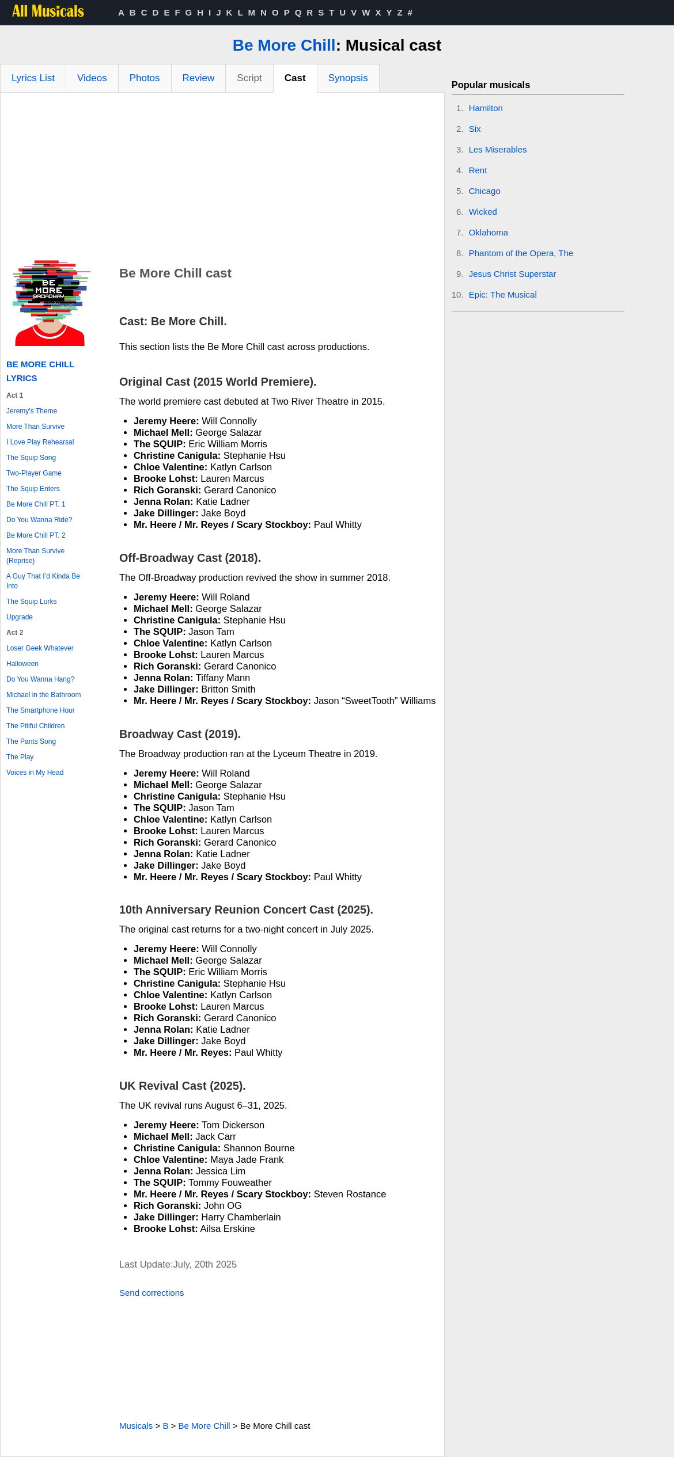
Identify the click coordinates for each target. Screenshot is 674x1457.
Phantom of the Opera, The (521, 253)
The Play (19, 757)
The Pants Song (31, 741)
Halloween (22, 664)
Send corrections (151, 1293)
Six (475, 129)
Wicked (483, 211)
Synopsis (348, 78)
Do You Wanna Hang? (40, 679)
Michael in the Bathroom (43, 695)
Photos (145, 78)
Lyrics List (33, 78)
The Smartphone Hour (40, 710)
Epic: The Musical (503, 294)
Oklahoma (488, 232)
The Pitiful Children (35, 726)
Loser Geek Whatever (40, 648)
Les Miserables (498, 149)
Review (199, 78)
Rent (478, 170)
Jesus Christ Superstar (512, 274)
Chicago (485, 191)
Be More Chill (284, 45)
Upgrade (19, 617)
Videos (92, 78)
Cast (295, 78)
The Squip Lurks (31, 602)
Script (249, 78)
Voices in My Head (34, 773)
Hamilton (486, 108)
